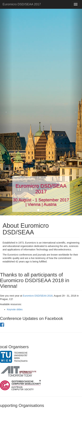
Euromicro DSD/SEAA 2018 (38, 295)
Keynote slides (15, 309)
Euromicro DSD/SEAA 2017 (22, 4)
